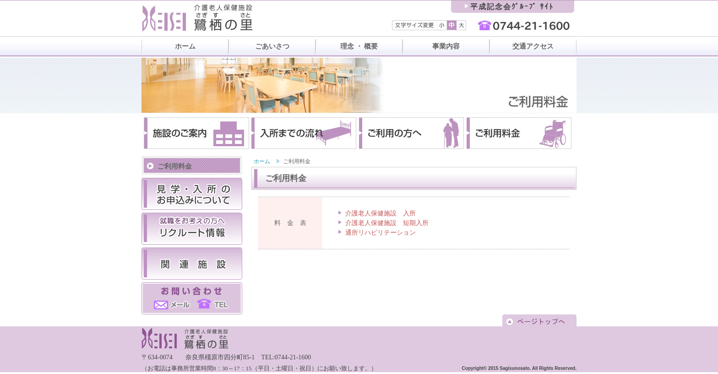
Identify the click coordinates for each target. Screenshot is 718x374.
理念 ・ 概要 (359, 46)
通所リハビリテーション (380, 232)
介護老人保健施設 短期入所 (387, 223)
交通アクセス (533, 46)
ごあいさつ (272, 46)
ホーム (185, 46)
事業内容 (446, 46)
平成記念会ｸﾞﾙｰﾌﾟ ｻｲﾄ (512, 7)
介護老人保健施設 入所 (380, 213)
